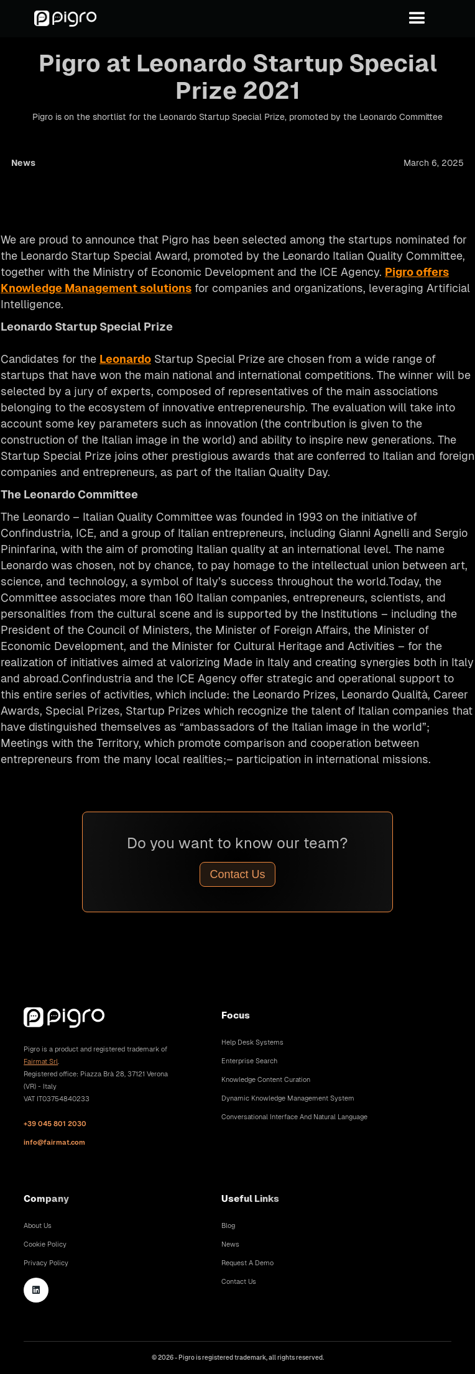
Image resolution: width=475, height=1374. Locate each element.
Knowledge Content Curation (265, 1079)
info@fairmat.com (54, 1142)
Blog (228, 1225)
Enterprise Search (249, 1061)
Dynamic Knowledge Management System (287, 1098)
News (230, 1244)
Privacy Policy (46, 1262)
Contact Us (237, 874)
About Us (38, 1225)
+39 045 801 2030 (55, 1123)
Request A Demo (247, 1262)
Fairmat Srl (41, 1061)
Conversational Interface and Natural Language (294, 1116)
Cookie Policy (45, 1244)
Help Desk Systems (252, 1042)
